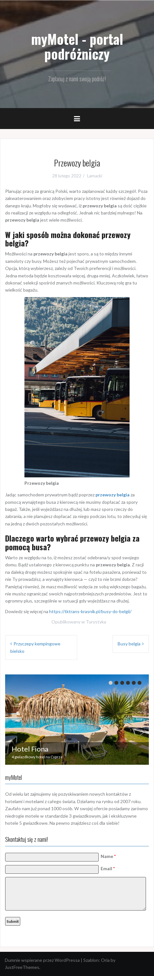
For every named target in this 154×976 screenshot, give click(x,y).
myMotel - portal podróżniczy (77, 46)
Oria (105, 960)
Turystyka (96, 621)
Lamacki (94, 175)
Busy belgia (129, 643)
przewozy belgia (112, 494)
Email (108, 868)
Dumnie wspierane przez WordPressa (42, 960)
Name (108, 856)
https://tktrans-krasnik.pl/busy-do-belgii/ (90, 611)
